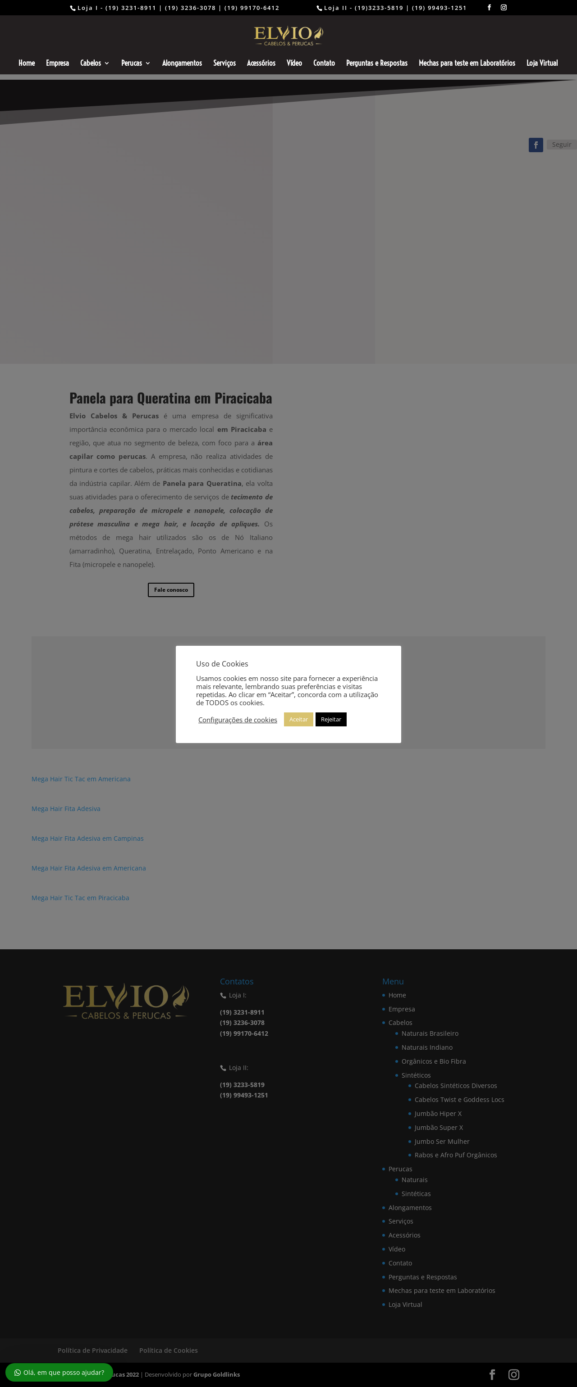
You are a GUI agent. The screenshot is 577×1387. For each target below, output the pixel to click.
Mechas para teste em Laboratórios (467, 64)
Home (26, 64)
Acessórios (261, 64)
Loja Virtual (542, 64)
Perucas (131, 64)
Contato (324, 64)
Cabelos (90, 64)
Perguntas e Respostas (377, 64)
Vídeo (294, 64)
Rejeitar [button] (331, 719)
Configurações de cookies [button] (237, 720)
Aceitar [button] (298, 719)
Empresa (57, 64)
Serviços (224, 64)
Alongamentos (182, 64)
